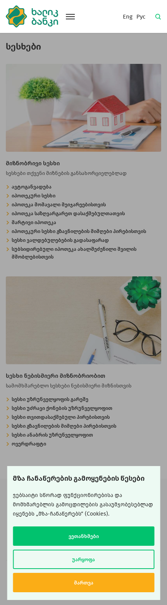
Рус (140, 16)
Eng (128, 16)
